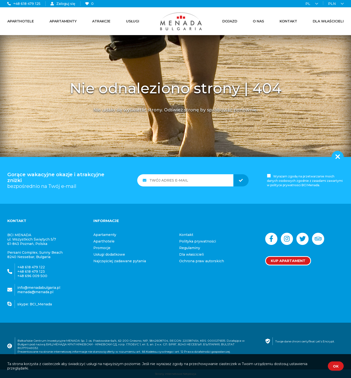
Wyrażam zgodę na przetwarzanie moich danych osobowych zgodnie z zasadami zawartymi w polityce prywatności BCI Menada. (305, 180)
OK (336, 366)
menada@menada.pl (35, 292)
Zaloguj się (62, 3)
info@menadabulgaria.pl (38, 287)
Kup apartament (288, 261)
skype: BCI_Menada (34, 304)
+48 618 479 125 (23, 3)
